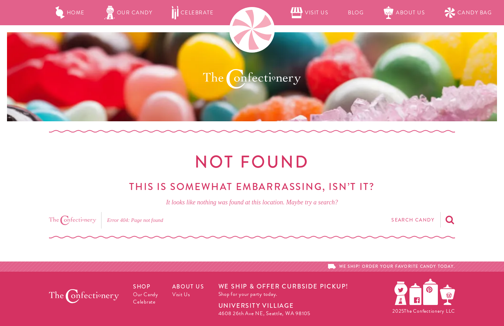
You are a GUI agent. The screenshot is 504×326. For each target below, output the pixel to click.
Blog (356, 12)
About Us (404, 13)
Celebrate (193, 13)
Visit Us (309, 13)
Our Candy (128, 13)
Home (70, 13)
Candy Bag (468, 13)
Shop (141, 287)
